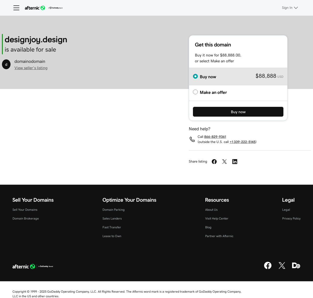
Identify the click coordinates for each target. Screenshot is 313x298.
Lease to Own (111, 236)
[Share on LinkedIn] (235, 161)
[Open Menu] (14, 8)
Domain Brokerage (25, 218)
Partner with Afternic (219, 236)
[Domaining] (296, 268)
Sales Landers (112, 218)
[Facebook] (267, 268)
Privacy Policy (291, 218)
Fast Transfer (111, 227)
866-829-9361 (215, 136)
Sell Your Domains (24, 209)
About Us (211, 209)
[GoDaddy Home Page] (32, 267)
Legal (286, 209)
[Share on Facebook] (214, 161)
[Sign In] (291, 7)
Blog (208, 227)
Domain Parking (113, 209)
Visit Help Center (216, 218)
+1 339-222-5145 (243, 141)
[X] (282, 268)
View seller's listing (30, 68)
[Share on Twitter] (224, 161)
